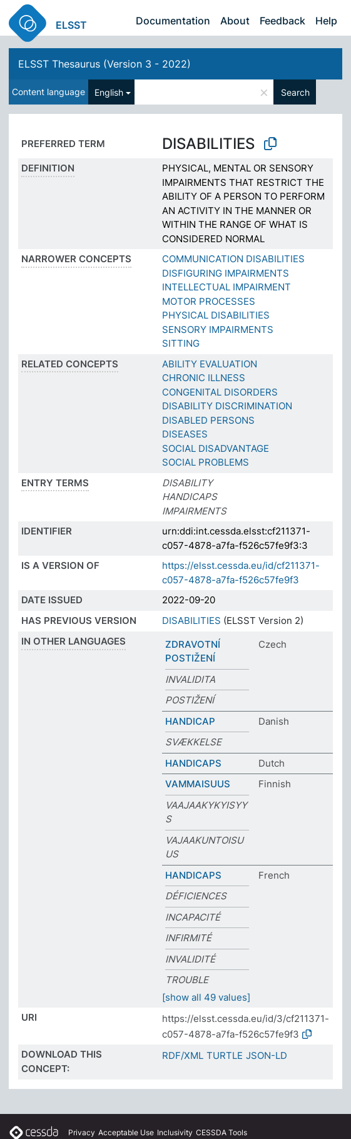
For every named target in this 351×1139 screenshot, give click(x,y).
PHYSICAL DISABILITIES (216, 315)
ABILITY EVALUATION (209, 364)
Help (326, 20)
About (235, 20)
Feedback (282, 20)
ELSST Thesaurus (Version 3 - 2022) (104, 64)
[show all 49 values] (206, 997)
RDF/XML (182, 1055)
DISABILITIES (191, 620)
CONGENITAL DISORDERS (220, 392)
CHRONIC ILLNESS (203, 378)
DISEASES (185, 434)
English (108, 92)
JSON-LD (266, 1055)
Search (295, 92)
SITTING (181, 343)
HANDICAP (190, 721)
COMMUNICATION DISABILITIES (233, 259)
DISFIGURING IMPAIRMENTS (225, 273)
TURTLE (224, 1055)
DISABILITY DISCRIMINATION (227, 406)
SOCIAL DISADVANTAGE (215, 448)
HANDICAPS (193, 763)
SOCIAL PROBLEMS (205, 462)
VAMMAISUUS (197, 784)
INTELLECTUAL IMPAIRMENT (226, 287)
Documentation (173, 20)
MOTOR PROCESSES (208, 301)
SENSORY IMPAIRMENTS (217, 329)
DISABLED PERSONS (208, 420)
